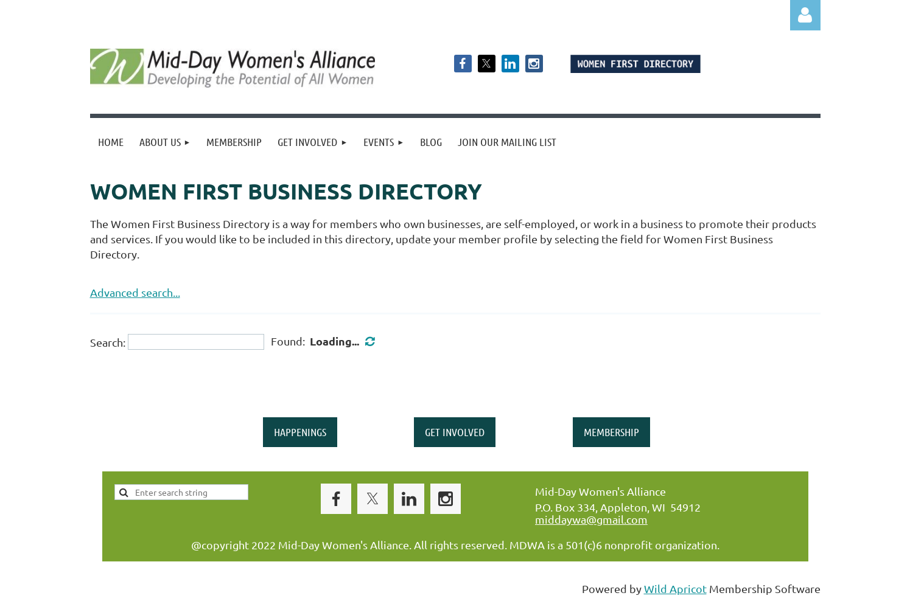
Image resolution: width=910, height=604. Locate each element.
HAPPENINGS (300, 432)
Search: (107, 341)
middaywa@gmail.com (591, 519)
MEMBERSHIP (611, 432)
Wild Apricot (675, 588)
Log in (805, 15)
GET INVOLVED (455, 432)
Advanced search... (135, 292)
